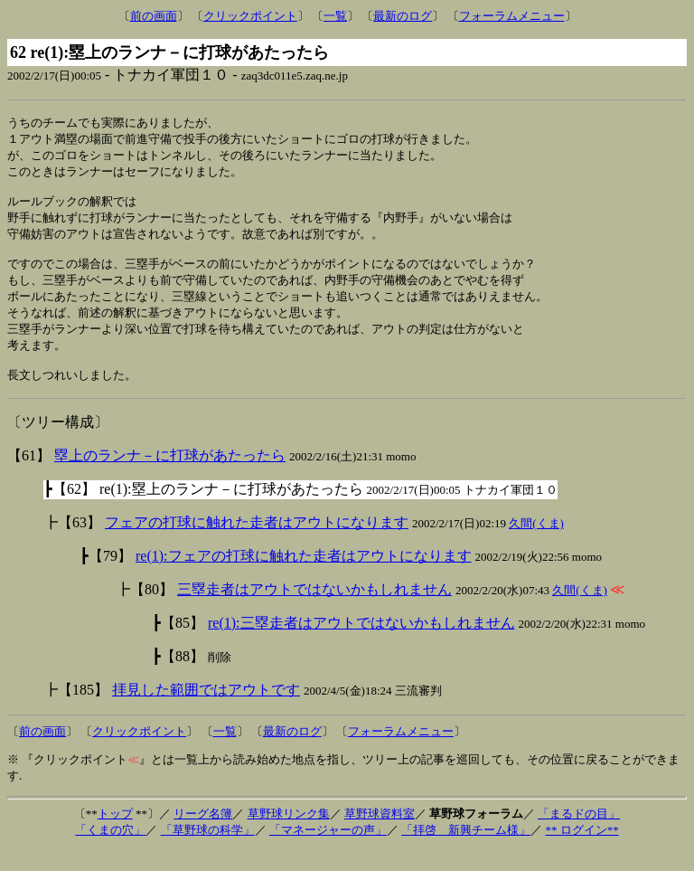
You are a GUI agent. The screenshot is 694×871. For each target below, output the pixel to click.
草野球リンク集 (289, 834)
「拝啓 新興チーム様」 (465, 850)
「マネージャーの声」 (328, 850)
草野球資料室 (379, 834)
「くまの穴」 (110, 850)
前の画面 (153, 16)
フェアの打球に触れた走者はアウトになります (256, 543)
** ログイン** (581, 850)
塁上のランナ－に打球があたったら (170, 476)
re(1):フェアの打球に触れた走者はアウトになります (304, 576)
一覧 (335, 16)
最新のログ (402, 16)
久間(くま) (536, 544)
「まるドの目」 (579, 834)
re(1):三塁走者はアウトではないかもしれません (361, 643)
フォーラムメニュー (512, 16)
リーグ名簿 (203, 834)
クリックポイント (250, 16)
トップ (115, 834)
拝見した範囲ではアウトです (206, 710)
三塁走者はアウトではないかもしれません (314, 610)
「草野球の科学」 (208, 850)
